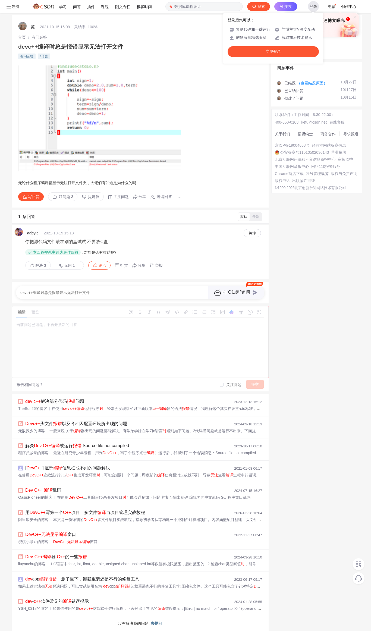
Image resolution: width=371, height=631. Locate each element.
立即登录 (273, 51)
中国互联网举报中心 (292, 166)
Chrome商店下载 (289, 173)
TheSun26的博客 (32, 408)
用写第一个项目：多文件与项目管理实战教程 (85, 512)
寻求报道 (351, 134)
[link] (22, 37)
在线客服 (337, 122)
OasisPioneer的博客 (35, 497)
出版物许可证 (303, 180)
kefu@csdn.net (314, 122)
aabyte (33, 233)
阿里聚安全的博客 (33, 519)
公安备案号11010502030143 (304, 152)
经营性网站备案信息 (329, 145)
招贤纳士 (305, 134)
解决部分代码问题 (54, 401)
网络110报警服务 (325, 166)
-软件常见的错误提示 (57, 601)
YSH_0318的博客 (33, 608)
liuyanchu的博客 (32, 564)
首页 (22, 37)
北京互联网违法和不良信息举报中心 (305, 159)
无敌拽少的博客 (31, 431)
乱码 (43, 490)
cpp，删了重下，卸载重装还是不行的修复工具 (82, 579)
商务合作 (328, 134)
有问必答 (39, 37)
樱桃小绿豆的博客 (33, 541)
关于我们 (282, 134)
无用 (67, 265)
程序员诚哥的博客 (33, 453)
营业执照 (338, 152)
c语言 (44, 56)
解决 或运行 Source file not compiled (77, 445)
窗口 (50, 534)
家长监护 (345, 159)
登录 (313, 6)
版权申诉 (282, 180)
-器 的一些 (56, 556)
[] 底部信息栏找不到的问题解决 (67, 468)
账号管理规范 (317, 173)
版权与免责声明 (344, 173)
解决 (38, 265)
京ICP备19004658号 (292, 145)
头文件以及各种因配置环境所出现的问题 (76, 423)
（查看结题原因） (312, 83)
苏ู (33, 27)
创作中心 (348, 6)
